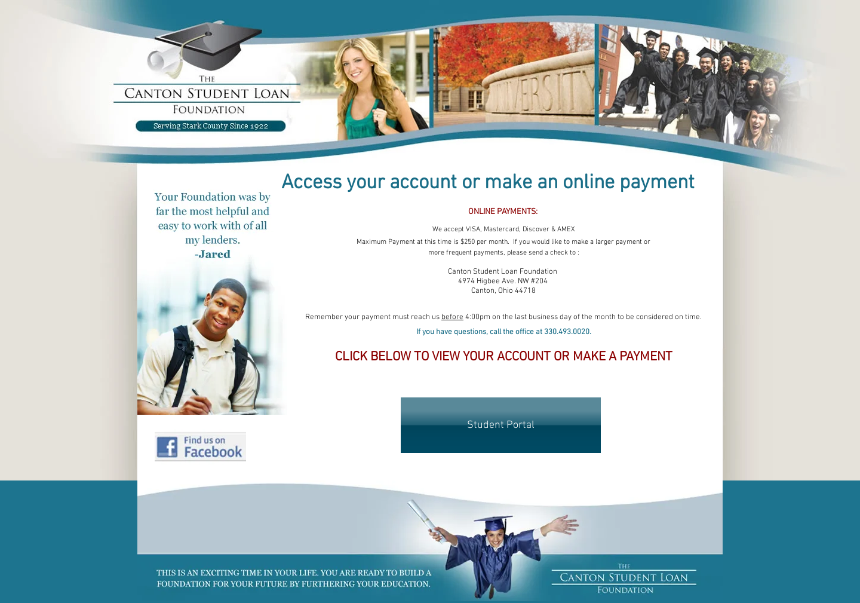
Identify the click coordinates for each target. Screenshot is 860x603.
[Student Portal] (501, 425)
